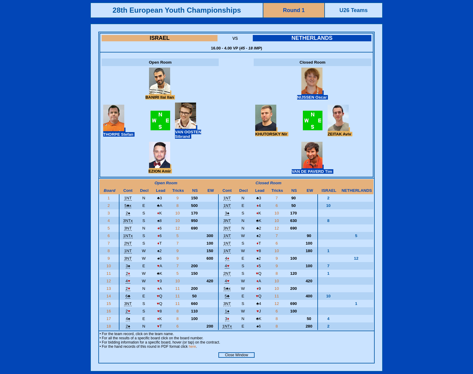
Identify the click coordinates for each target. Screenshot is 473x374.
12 (178, 228)
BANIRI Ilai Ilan (160, 95)
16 (109, 311)
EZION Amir (160, 168)
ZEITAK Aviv (340, 131)
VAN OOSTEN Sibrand (188, 132)
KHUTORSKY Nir (271, 131)
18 (109, 326)
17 (109, 318)
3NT (227, 220)
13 (109, 288)
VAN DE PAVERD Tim (312, 169)
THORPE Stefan (119, 132)
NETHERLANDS (311, 38)
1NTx (128, 235)
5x (128, 205)
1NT (128, 198)
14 (109, 296)
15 (109, 303)
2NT (128, 243)
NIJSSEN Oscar (312, 95)
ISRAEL (160, 38)
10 (178, 213)
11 (109, 273)
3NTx (128, 220)
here (192, 346)
